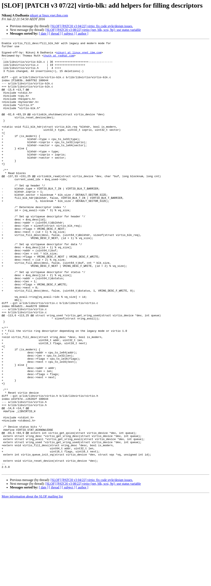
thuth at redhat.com (58, 58)
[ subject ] (68, 33)
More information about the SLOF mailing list (32, 582)
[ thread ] (55, 33)
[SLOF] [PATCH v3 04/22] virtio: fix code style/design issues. (91, 26)
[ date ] (43, 33)
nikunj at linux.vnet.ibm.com (49, 15)
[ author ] (82, 33)
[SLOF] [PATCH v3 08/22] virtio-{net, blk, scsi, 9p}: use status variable (93, 30)
